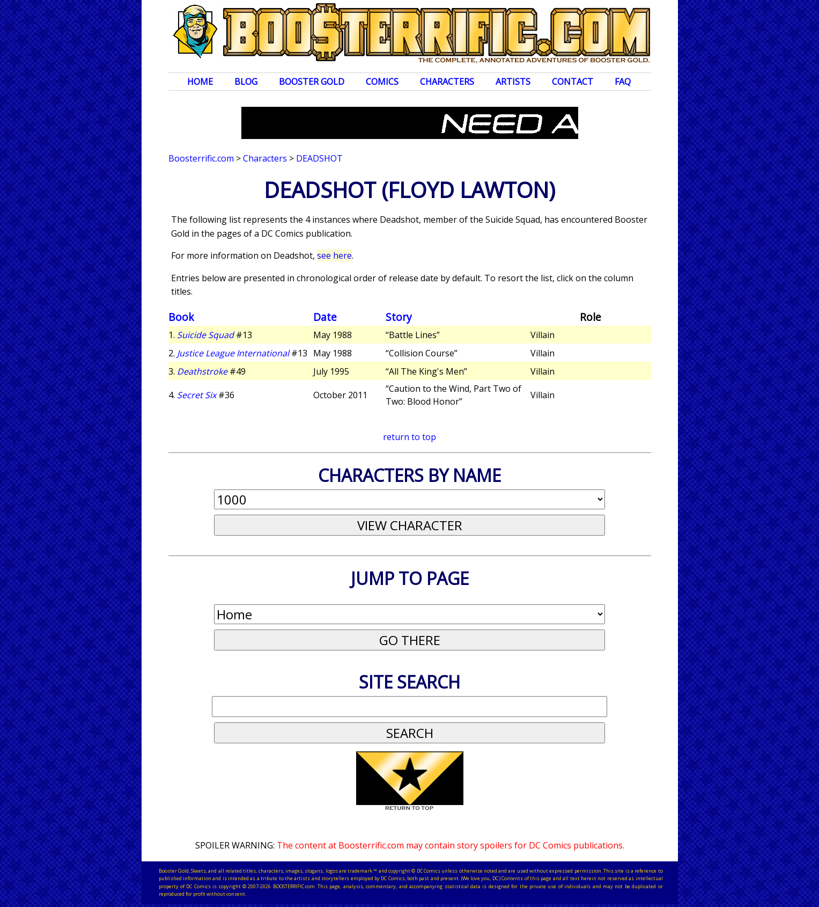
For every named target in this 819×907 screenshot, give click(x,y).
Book (181, 317)
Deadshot (319, 158)
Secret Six (196, 395)
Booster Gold (311, 81)
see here (334, 255)
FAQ (623, 81)
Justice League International (233, 353)
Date (325, 317)
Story (399, 317)
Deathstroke (202, 371)
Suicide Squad (205, 335)
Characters (447, 81)
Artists (513, 81)
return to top (409, 437)
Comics (382, 81)
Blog (245, 81)
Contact (572, 81)
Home (200, 81)
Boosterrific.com (201, 158)
